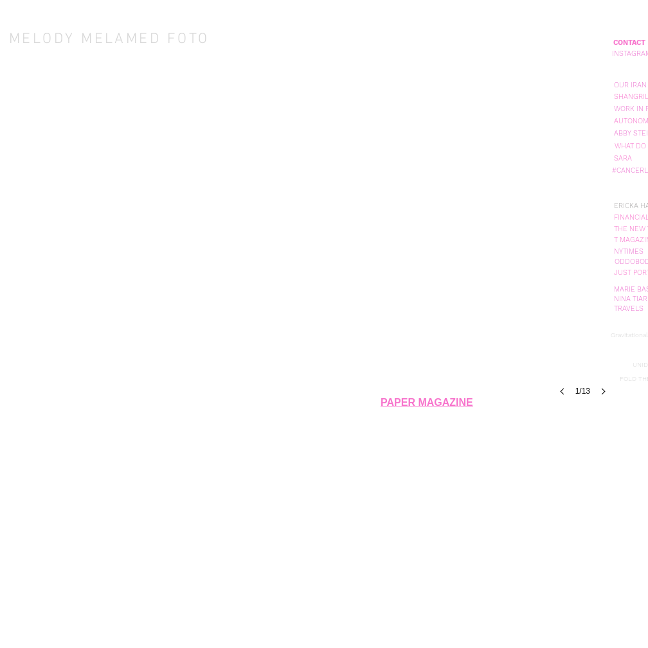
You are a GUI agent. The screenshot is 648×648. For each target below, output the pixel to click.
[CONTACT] (629, 43)
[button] (630, 85)
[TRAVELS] (629, 308)
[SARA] (623, 158)
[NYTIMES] (629, 251)
